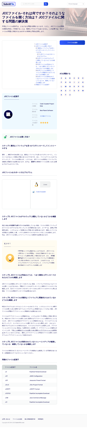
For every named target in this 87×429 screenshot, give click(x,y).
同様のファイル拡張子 (42, 85)
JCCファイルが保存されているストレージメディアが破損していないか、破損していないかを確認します (45, 80)
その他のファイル (45, 116)
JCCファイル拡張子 (42, 44)
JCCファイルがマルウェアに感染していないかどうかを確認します (45, 60)
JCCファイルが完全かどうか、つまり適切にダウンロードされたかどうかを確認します (45, 66)
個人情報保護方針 (30, 421)
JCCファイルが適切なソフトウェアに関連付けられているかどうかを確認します (45, 72)
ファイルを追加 (17, 421)
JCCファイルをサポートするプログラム (46, 55)
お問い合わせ (6, 421)
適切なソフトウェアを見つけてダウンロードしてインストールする (45, 50)
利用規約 (40, 421)
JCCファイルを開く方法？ (44, 46)
